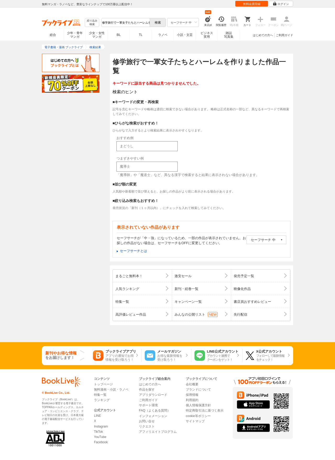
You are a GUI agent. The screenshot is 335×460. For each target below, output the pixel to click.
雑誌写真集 (228, 35)
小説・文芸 (185, 35)
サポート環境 (148, 405)
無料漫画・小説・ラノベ (111, 389)
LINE (97, 416)
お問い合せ (147, 421)
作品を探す (147, 389)
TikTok (98, 432)
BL (119, 35)
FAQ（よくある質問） (154, 410)
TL (140, 35)
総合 (53, 35)
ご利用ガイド (284, 35)
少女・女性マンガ (97, 35)
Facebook (101, 442)
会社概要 (192, 384)
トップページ (103, 384)
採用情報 (192, 395)
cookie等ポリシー (198, 416)
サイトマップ (195, 421)
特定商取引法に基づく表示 (205, 410)
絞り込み (92, 22)
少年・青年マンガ (75, 35)
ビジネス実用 (206, 35)
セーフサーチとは (133, 251)
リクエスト (147, 426)
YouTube (100, 437)
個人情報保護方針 (198, 405)
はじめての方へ (263, 35)
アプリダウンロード (153, 395)
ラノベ (163, 35)
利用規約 (192, 400)
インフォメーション (153, 416)
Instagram (101, 426)
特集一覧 (100, 395)
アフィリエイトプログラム (158, 432)
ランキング (102, 400)
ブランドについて (198, 389)
